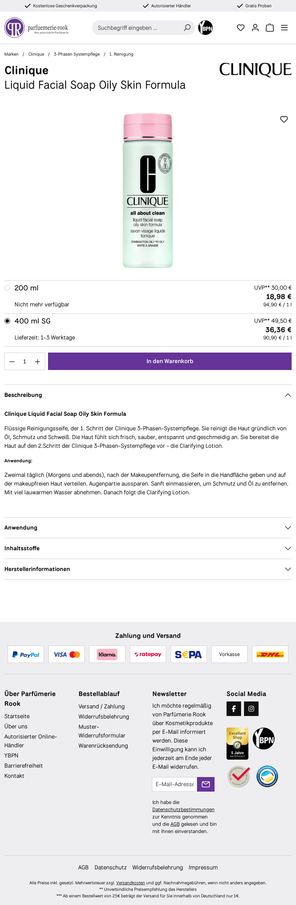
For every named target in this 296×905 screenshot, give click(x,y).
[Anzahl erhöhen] (37, 361)
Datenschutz (111, 867)
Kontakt (14, 776)
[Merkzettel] (240, 27)
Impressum (203, 867)
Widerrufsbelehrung (104, 716)
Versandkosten (130, 883)
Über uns (16, 726)
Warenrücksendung (103, 745)
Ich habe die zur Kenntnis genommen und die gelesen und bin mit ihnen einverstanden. (184, 816)
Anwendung (20, 527)
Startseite (16, 716)
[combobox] (135, 27)
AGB (175, 824)
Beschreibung (23, 395)
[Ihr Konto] (255, 27)
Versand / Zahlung (102, 706)
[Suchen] (187, 27)
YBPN (11, 755)
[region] (148, 190)
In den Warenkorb (170, 361)
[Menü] (284, 27)
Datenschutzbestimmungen (183, 809)
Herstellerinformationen (37, 569)
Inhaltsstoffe (22, 548)
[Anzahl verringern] (12, 361)
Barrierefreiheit (23, 765)
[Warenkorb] (270, 27)
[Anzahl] (25, 361)
